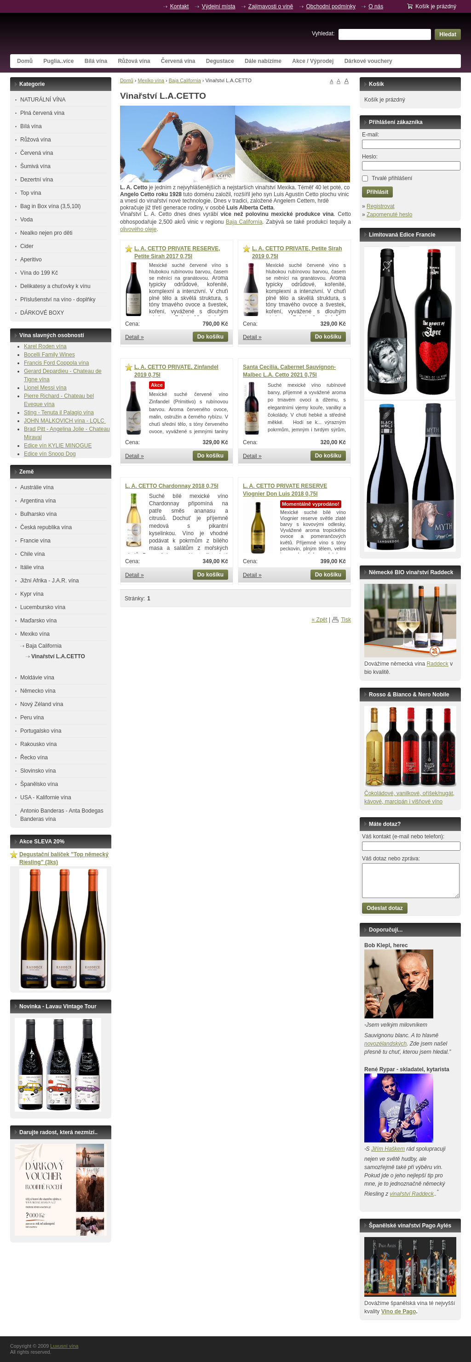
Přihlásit (377, 192)
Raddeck (437, 664)
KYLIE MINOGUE (70, 445)
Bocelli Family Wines (49, 354)
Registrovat (381, 206)
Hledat (447, 34)
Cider (27, 246)
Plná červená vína (42, 113)
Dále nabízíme (263, 61)
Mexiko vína (151, 80)
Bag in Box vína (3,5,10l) (50, 206)
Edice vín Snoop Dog (50, 454)
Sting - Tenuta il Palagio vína (59, 412)
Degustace (220, 61)
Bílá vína (96, 61)
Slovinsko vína (38, 771)
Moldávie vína (37, 677)
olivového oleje (138, 229)
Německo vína (38, 691)
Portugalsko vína (40, 731)
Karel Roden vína (45, 346)
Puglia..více (58, 61)
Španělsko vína (39, 784)
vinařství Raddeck (411, 1194)
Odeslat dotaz (385, 908)
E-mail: (370, 134)
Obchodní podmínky (331, 6)
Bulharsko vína (38, 514)
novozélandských (385, 1043)
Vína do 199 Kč (39, 273)
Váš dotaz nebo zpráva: (391, 858)
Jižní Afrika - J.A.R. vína (49, 580)
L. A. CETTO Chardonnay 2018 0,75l (171, 486)
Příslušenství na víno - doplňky (57, 299)
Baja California (185, 80)
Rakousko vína (38, 744)
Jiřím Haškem (388, 1149)
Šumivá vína (35, 166)
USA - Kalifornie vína (45, 797)
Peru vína (32, 717)
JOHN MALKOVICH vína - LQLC (65, 421)
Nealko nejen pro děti (46, 233)
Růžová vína (134, 61)
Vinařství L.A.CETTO (58, 656)
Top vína (30, 193)
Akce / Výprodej (312, 61)
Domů (25, 61)
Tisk (346, 619)
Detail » (134, 337)
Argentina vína (38, 500)
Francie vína (35, 540)
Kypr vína (32, 594)
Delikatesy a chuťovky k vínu (55, 286)
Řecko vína (34, 757)
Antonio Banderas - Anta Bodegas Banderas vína (61, 815)
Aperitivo (31, 259)
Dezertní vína (36, 179)
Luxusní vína (79, 33)
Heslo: (370, 156)
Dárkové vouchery (368, 61)
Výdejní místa (219, 6)
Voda (26, 219)
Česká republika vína (46, 527)
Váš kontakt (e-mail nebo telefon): (403, 836)
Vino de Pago (398, 1311)
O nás (375, 6)
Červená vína (178, 61)
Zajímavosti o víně (270, 6)
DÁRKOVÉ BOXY (42, 313)
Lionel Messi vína (45, 387)
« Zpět (319, 619)
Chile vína (32, 554)
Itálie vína (32, 567)
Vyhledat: (323, 33)
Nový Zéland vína (41, 704)
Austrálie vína (37, 487)
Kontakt (179, 6)
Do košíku (210, 336)
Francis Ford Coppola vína (56, 363)
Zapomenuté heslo (389, 214)
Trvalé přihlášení (392, 178)
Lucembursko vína (42, 607)
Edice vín (36, 445)
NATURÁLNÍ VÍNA (42, 99)
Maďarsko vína (38, 620)
